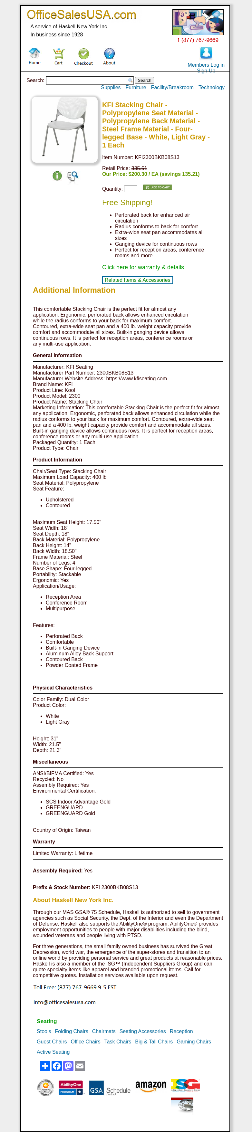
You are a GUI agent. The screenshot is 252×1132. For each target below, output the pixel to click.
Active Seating (53, 1052)
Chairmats (104, 1031)
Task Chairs (117, 1041)
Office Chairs (85, 1041)
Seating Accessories (143, 1031)
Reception (181, 1031)
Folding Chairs (71, 1031)
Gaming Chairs (194, 1041)
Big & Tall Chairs (154, 1041)
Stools (44, 1031)
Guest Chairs (52, 1041)
